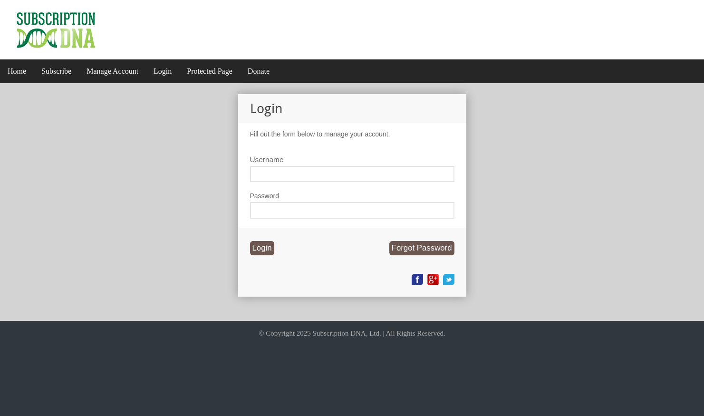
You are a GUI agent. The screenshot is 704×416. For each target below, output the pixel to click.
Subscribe (56, 71)
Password (264, 196)
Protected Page (209, 71)
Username (267, 159)
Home (17, 71)
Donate (259, 71)
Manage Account (112, 71)
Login (163, 71)
